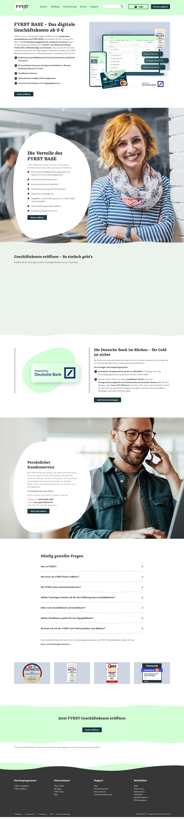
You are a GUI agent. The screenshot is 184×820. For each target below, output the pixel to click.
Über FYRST (59, 789)
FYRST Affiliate (20, 792)
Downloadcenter (101, 792)
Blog (56, 797)
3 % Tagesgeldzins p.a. (50, 83)
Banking (55, 6)
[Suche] (114, 6)
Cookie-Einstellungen (63, 817)
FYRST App (58, 794)
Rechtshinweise (140, 800)
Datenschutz (139, 794)
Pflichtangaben (140, 803)
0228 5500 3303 (45, 500)
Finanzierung (69, 6)
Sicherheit (138, 797)
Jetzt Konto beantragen (107, 400)
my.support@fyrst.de (43, 502)
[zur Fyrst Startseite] (22, 6)
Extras (83, 6)
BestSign (58, 792)
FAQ (95, 789)
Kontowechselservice (103, 797)
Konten (43, 6)
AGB (136, 789)
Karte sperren (100, 794)
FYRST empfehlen (21, 789)
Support (94, 6)
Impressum (139, 792)
